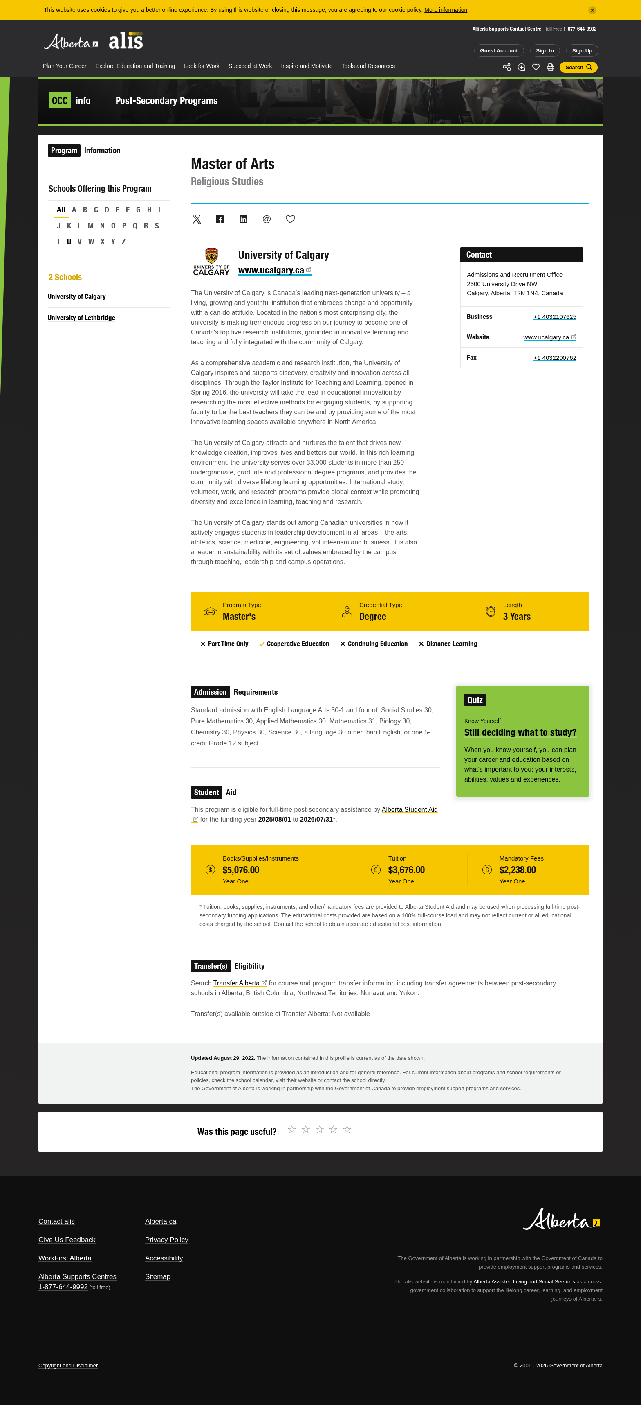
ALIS (126, 40)
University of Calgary (77, 296)
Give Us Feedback (67, 1240)
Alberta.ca (161, 1221)
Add (522, 67)
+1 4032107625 (554, 316)
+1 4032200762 (554, 357)
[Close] (592, 10)
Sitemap (157, 1277)
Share (507, 67)
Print (551, 67)
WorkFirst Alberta (65, 1258)
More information (445, 10)
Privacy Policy (166, 1240)
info (70, 100)
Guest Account (499, 50)
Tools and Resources (368, 66)
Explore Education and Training (135, 66)
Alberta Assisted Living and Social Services (524, 1282)
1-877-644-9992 (579, 29)
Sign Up (582, 50)
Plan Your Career (65, 66)
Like (536, 67)
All (61, 209)
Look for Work (202, 66)
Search (574, 67)
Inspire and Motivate (306, 66)
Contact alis (56, 1221)
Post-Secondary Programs (167, 100)
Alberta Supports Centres (77, 1277)
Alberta (70, 41)
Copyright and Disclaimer (68, 1365)
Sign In (545, 50)
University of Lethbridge (81, 318)
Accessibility (164, 1258)
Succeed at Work (250, 66)
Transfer (240, 983)
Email (267, 219)
